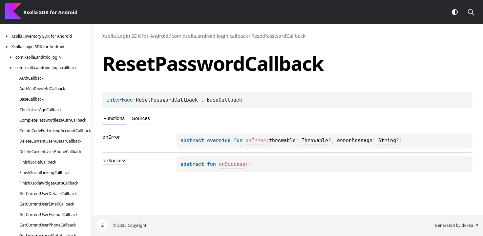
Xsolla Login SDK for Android (135, 35)
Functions (114, 118)
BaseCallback (224, 100)
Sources (141, 118)
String (387, 140)
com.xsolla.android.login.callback (210, 35)
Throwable (315, 140)
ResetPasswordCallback (278, 35)
